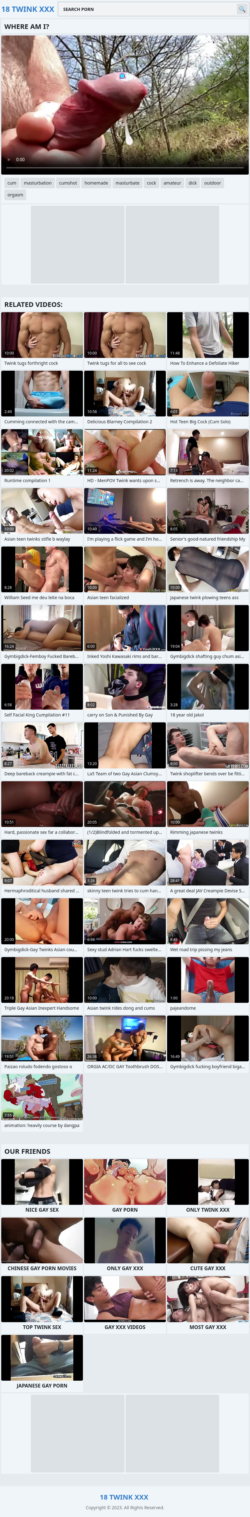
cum (11, 183)
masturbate (128, 183)
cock (151, 183)
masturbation (37, 183)
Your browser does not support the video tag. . (125, 105)
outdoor (212, 183)
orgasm (15, 195)
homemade (96, 183)
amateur (172, 183)
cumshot (68, 183)
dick (193, 183)
